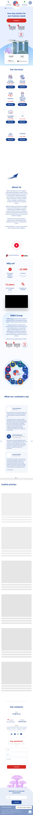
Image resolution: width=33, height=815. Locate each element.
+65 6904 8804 (8, 4)
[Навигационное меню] (30, 2)
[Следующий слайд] (32, 441)
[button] (16, 20)
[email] (16, 749)
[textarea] (16, 761)
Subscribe (16, 802)
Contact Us (16, 766)
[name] (16, 754)
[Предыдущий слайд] (1, 441)
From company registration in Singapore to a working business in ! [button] (17, 164)
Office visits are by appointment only (16, 730)
